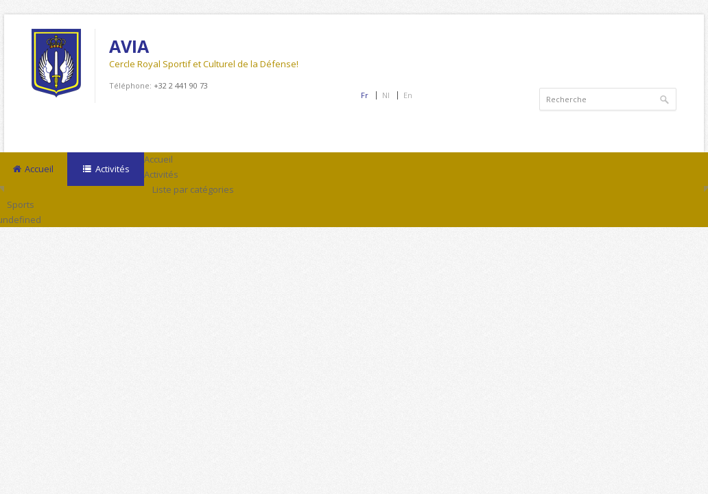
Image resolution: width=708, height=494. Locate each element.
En (407, 95)
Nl (386, 95)
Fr (364, 95)
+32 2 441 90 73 (181, 85)
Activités (105, 169)
